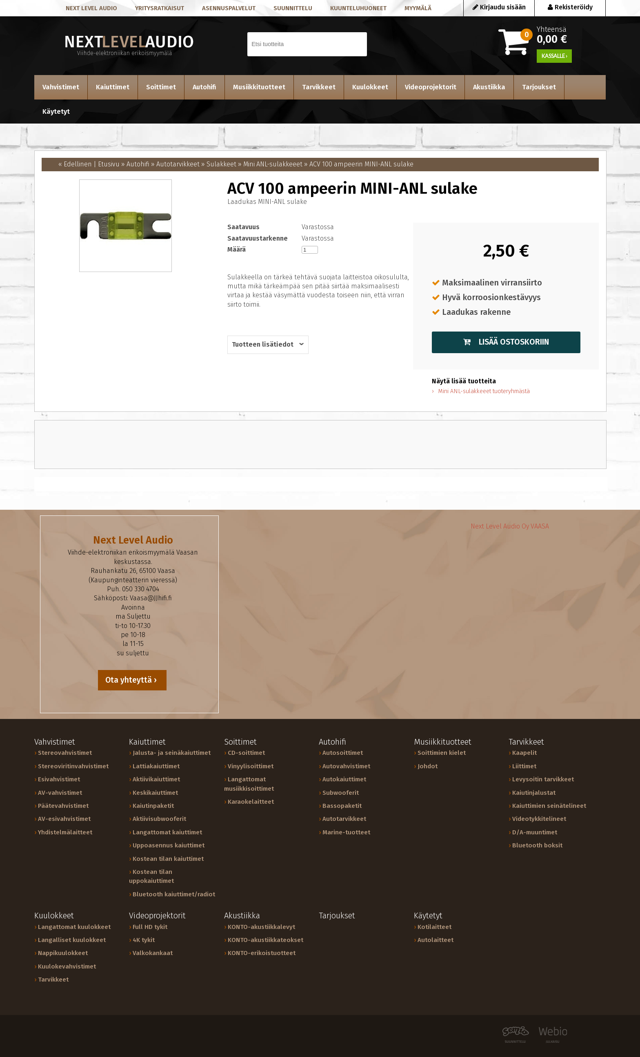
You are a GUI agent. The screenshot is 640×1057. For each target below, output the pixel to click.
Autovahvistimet (346, 766)
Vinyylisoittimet (250, 766)
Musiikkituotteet (259, 87)
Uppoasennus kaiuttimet (168, 845)
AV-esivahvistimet (64, 819)
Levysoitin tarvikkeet (543, 779)
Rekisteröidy (570, 7)
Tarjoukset (539, 87)
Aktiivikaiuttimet (156, 779)
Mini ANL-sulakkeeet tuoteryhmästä (484, 391)
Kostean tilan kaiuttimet (168, 858)
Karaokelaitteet (251, 801)
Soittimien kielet (442, 752)
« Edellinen (75, 164)
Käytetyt (56, 111)
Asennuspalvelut (229, 8)
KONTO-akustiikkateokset (265, 940)
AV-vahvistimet (60, 792)
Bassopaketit (342, 805)
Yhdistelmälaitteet (65, 832)
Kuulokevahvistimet (67, 966)
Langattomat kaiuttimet (167, 832)
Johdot (428, 766)
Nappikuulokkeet (63, 953)
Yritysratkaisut (159, 8)
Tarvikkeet (319, 87)
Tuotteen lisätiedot (262, 344)
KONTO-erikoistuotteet (262, 953)
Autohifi (204, 87)
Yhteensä (565, 34)
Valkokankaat (153, 953)
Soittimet (161, 87)
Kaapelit (524, 752)
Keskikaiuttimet (155, 792)
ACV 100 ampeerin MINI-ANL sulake (361, 164)
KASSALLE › (554, 56)
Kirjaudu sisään (499, 7)
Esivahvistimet (59, 779)
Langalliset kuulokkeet (72, 940)
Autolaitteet (435, 940)
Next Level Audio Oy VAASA (510, 526)
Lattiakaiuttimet (156, 766)
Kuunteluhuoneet (358, 8)
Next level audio (91, 8)
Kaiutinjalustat (534, 792)
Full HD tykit (150, 927)
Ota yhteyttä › (132, 680)
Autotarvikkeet (178, 164)
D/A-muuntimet (534, 832)
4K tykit (144, 940)
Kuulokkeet (370, 87)
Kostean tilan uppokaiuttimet (151, 876)
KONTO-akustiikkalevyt (261, 927)
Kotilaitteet (434, 927)
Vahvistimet (60, 87)
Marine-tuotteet (346, 832)
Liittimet (524, 766)
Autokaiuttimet (344, 779)
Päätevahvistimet (63, 805)
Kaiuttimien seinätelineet (549, 805)
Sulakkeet (221, 164)
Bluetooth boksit (537, 845)
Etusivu (109, 164)
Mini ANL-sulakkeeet (272, 164)
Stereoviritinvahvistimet (73, 766)
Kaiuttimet (112, 87)
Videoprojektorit (430, 87)
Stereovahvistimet (65, 752)
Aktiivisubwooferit (159, 819)
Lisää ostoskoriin (506, 342)
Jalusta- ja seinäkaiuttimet (172, 752)
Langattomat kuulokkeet (74, 927)
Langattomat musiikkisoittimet (249, 784)
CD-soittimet (246, 752)
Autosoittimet (342, 752)
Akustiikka (489, 87)
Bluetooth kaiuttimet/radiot (174, 894)
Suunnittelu (292, 8)
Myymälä (417, 8)
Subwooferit (340, 792)
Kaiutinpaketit (153, 805)
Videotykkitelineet (539, 819)
